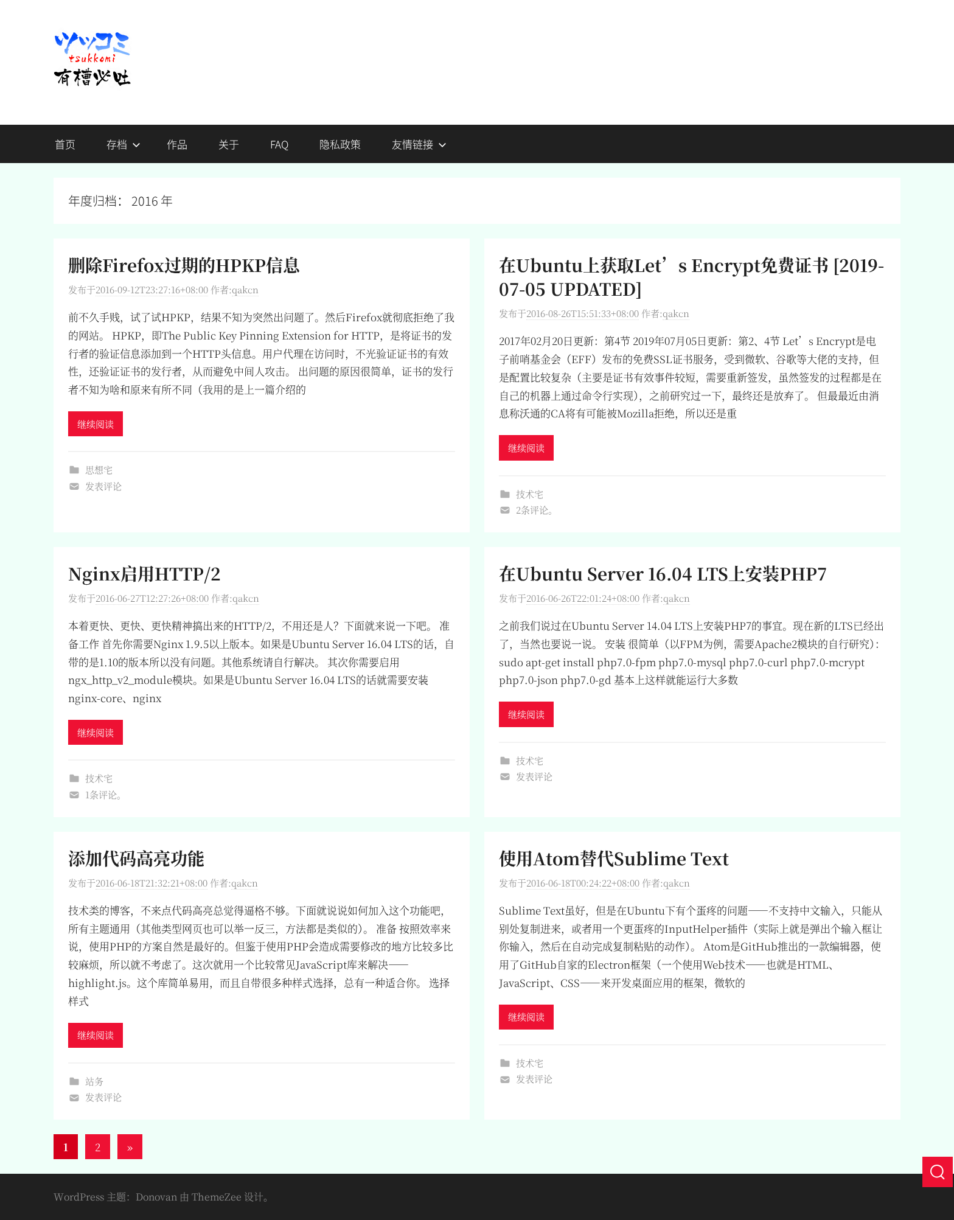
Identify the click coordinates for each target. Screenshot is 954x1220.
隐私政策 (340, 144)
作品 (177, 144)
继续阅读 (95, 423)
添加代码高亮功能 (136, 858)
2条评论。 (536, 509)
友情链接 (419, 144)
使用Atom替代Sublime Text (614, 858)
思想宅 (99, 469)
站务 (94, 1081)
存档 (123, 144)
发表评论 (103, 485)
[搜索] (937, 1172)
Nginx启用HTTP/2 (144, 573)
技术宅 (529, 493)
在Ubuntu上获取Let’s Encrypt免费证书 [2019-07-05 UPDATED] (691, 277)
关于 (228, 144)
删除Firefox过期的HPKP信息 (184, 265)
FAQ (279, 144)
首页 (65, 144)
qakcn (245, 289)
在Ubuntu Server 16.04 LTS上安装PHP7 (663, 573)
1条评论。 (105, 794)
